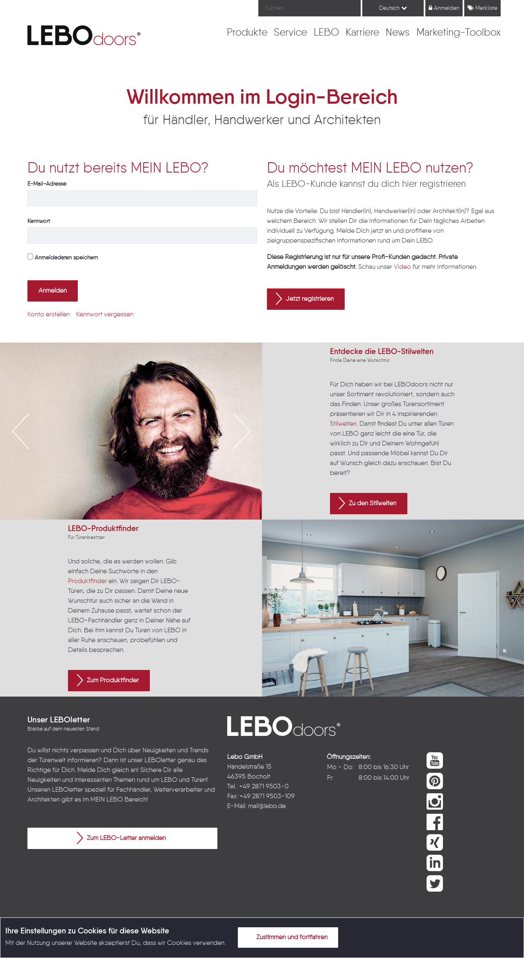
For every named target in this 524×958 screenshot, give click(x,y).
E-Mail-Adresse (46, 184)
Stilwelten (343, 424)
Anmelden (444, 8)
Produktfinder (87, 581)
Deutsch (393, 8)
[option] (131, 431)
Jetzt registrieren (305, 299)
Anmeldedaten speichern (62, 257)
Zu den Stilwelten (367, 503)
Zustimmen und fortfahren (287, 937)
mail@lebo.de (267, 806)
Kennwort (38, 221)
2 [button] (125, 497)
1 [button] (112, 497)
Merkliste (482, 8)
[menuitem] (247, 33)
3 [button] (137, 497)
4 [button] (149, 497)
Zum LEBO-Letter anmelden (121, 838)
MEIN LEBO (106, 800)
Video (402, 267)
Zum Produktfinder (108, 680)
